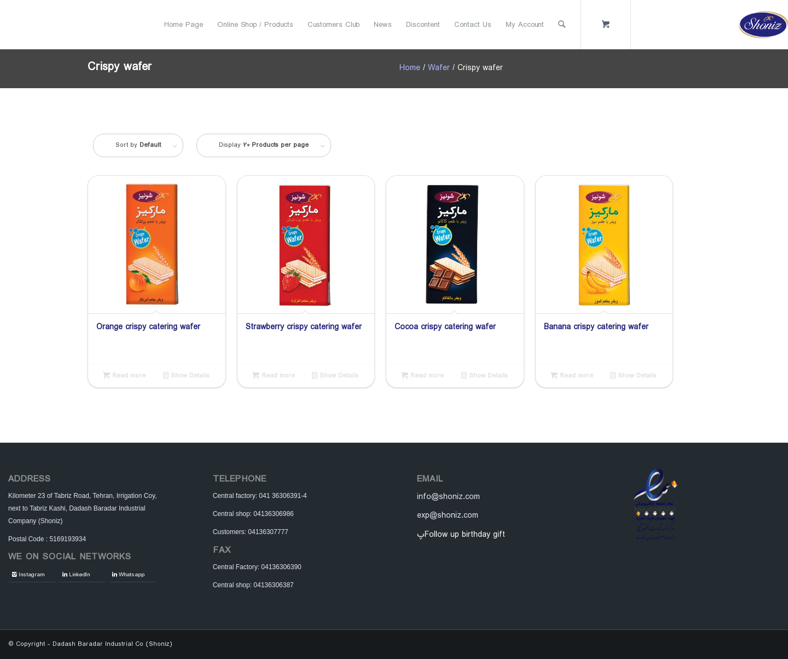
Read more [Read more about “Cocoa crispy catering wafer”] (422, 375)
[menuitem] (183, 24)
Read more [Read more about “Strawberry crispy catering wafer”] (273, 375)
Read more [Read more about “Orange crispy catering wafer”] (124, 375)
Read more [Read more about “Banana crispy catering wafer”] (572, 375)
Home (409, 68)
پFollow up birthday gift (461, 534)
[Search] (561, 24)
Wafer (439, 68)
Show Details (186, 375)
